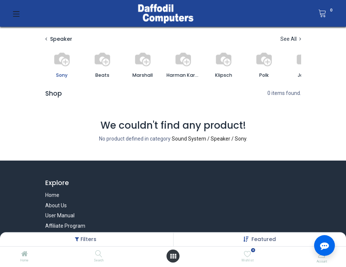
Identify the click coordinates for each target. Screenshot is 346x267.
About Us (56, 205)
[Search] (98, 254)
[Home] (24, 254)
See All (290, 39)
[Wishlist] (247, 254)
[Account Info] (321, 254)
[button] (263, 239)
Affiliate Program (65, 226)
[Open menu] (173, 256)
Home (52, 195)
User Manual (60, 215)
